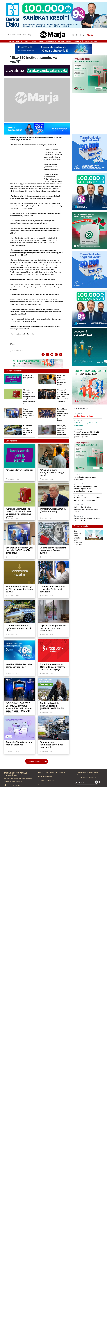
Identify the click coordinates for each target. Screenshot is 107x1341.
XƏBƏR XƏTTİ (78, 41)
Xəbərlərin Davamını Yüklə (36, 761)
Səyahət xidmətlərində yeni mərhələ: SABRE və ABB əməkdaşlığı (28, 413)
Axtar (90, 35)
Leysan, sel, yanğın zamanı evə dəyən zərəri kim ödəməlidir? (62, 430)
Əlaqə (30, 35)
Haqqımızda (12, 35)
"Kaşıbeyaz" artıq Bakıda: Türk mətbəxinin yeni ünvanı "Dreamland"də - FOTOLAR (85, 488)
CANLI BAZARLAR (91, 41)
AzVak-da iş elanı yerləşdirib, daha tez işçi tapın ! (61, 380)
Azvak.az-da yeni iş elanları (84, 416)
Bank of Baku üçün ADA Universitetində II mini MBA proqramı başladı (86, 509)
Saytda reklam (21, 35)
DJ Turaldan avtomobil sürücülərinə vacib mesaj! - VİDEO (28, 430)
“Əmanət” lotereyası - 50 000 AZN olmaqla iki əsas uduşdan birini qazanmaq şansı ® (29, 396)
